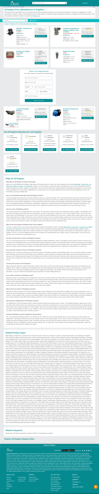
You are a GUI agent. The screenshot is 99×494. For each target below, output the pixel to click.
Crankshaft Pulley (30, 402)
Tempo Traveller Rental (15, 347)
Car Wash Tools (60, 339)
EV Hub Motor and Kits (29, 369)
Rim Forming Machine (35, 391)
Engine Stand (25, 408)
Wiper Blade (77, 182)
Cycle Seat (47, 417)
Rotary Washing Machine (24, 460)
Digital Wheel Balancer (32, 341)
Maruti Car (26, 339)
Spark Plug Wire (56, 419)
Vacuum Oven (24, 458)
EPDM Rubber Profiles (82, 347)
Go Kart (78, 358)
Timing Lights (41, 352)
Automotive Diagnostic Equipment (43, 343)
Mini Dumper (20, 360)
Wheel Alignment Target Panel (73, 341)
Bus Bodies (75, 389)
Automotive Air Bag (86, 400)
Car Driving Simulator (80, 387)
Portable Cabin (33, 452)
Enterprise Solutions (56, 486)
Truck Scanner (65, 395)
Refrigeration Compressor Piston (79, 415)
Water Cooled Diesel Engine (63, 360)
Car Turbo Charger (72, 398)
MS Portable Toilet (71, 455)
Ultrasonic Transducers (11, 465)
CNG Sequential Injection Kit (38, 413)
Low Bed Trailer (66, 389)
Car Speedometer (50, 402)
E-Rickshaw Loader (73, 380)
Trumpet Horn (85, 182)
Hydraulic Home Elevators (73, 453)
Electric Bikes (60, 391)
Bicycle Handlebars (73, 369)
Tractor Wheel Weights (33, 337)
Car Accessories (87, 417)
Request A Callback (49, 443)
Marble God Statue (11, 463)
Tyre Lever (61, 341)
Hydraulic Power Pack (59, 458)
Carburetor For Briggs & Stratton (31, 378)
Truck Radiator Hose (38, 374)
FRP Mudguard (51, 363)
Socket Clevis (22, 337)
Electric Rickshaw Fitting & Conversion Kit (48, 369)
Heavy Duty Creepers (87, 408)
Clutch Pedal (50, 360)
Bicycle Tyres (13, 345)
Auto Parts (24, 349)
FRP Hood (86, 337)
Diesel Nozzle (26, 347)
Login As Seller (54, 488)
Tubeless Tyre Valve (55, 334)
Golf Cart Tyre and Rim (68, 358)
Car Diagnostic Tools (53, 406)
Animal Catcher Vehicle (16, 387)
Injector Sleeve (81, 361)
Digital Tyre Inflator (23, 391)
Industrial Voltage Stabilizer (37, 460)
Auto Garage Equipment (25, 374)
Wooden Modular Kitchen (83, 465)
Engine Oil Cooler (69, 50)
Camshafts (8, 406)
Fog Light (68, 404)
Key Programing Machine (40, 406)
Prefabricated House (79, 456)
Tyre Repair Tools (26, 365)
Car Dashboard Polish (31, 360)
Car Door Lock (40, 402)
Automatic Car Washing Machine (52, 389)
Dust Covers (9, 361)
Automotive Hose (56, 415)
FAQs (94, 5)
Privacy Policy (32, 479)
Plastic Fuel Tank (41, 354)
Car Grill (68, 397)
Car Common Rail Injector (64, 337)
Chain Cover (21, 371)
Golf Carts (14, 391)
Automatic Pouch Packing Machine (43, 465)
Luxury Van (84, 345)
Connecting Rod (45, 378)
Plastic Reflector (49, 374)
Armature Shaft (48, 361)
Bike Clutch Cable (71, 363)
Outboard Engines (16, 378)
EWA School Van (23, 354)
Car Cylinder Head (43, 400)
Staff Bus (8, 367)
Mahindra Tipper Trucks (29, 358)
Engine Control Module (49, 398)
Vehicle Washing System (16, 421)
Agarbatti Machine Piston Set (32, 380)
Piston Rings (57, 350)
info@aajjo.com (76, 480)
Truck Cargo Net (41, 363)
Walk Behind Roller (55, 452)
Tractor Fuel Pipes (46, 367)
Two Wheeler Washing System (55, 386)
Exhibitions (9, 485)
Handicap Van (51, 408)
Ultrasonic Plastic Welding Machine (80, 463)
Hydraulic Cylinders (49, 458)
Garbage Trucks (24, 393)
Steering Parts (51, 413)
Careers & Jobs (22, 477)
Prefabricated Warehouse (67, 456)
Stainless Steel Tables (27, 453)
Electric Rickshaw (84, 380)
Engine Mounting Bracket (63, 413)
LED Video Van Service (44, 419)
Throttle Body (21, 402)
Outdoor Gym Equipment (63, 468)
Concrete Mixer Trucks (52, 376)
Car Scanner (14, 386)
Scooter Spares (10, 410)
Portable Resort (81, 455)
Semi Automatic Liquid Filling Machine (62, 465)
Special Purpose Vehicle (36, 339)
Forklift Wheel (51, 354)
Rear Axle (27, 417)
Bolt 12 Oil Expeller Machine (14, 123)
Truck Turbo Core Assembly (48, 337)
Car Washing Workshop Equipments (64, 387)
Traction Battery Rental (15, 358)
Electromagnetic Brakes (66, 376)
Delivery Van (58, 365)
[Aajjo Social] (82, 449)
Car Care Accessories (18, 417)
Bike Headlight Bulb (49, 339)
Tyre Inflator (64, 369)
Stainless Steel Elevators (31, 455)
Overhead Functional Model (69, 350)
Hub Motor (18, 410)
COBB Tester (21, 461)
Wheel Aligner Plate (27, 343)
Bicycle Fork (29, 371)
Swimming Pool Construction (24, 468)
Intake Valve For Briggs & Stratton (67, 378)
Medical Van (42, 410)
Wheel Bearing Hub (11, 402)
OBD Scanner (16, 406)
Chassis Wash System (68, 334)
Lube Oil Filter (57, 343)
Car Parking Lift (52, 347)
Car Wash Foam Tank (71, 386)
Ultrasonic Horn (58, 463)
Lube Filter (35, 410)
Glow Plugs (68, 400)
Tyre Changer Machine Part (23, 389)
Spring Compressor (11, 413)
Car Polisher (49, 387)
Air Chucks (20, 376)
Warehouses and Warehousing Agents (16, 431)
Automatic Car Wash (29, 421)
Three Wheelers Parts (23, 413)
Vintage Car (49, 345)
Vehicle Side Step (30, 415)
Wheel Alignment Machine (85, 382)
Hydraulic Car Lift (15, 349)
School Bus (66, 345)
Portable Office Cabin (44, 456)
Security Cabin (41, 455)
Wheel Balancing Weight (78, 336)
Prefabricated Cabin (33, 456)
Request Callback (41, 34)
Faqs (7, 486)
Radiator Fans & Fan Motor (25, 398)
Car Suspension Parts (59, 397)
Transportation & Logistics (46, 431)
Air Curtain (24, 463)
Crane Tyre (45, 356)
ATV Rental (87, 395)
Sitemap (8, 477)
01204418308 (76, 475)
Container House (16, 458)
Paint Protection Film (26, 336)
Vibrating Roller (65, 452)
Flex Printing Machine (81, 458)
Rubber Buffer (42, 360)
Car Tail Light (13, 398)
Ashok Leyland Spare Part (18, 350)
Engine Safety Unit (61, 408)
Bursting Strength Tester (31, 461)
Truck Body (71, 354)
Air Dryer (74, 465)
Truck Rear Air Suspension (63, 402)
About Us (8, 475)
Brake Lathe (31, 384)
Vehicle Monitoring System (41, 404)
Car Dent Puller (53, 384)
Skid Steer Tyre (53, 356)
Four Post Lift (44, 382)
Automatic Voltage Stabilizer (64, 460)
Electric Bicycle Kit (67, 343)
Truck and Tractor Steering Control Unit (43, 365)
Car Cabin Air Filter (77, 360)
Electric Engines (25, 382)
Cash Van (49, 410)
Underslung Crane (76, 460)
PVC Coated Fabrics (16, 339)
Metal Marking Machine (87, 461)
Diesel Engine (63, 380)
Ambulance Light (28, 404)
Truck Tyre (61, 356)
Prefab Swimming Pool (85, 466)
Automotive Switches (41, 373)
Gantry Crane (85, 460)
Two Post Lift (35, 466)
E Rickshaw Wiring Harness (71, 367)
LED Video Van (33, 419)
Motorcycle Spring (78, 343)
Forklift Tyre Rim (69, 356)
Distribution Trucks (37, 389)
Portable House (49, 455)
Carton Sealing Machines (51, 453)
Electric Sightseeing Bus (38, 345)
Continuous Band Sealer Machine (26, 465)
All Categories (21, 479)
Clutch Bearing (79, 334)
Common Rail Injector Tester (45, 358)
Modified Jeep (57, 358)
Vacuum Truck (54, 393)
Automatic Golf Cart (86, 358)
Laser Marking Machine (23, 452)
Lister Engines (54, 380)
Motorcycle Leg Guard (59, 410)
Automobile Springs (77, 373)
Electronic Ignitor (14, 336)
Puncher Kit (38, 349)
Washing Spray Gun (11, 341)
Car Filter (80, 398)
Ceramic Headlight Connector (59, 411)
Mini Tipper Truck (44, 393)
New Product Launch (56, 485)
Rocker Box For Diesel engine (66, 384)
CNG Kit (42, 341)
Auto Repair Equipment (38, 387)
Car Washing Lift (57, 345)
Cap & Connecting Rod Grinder (41, 336)
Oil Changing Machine (30, 395)
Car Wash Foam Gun (84, 339)
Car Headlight (38, 398)
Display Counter (62, 453)
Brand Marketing (55, 483)
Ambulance (77, 345)
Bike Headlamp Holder (44, 411)
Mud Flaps (31, 349)
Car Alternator (33, 400)
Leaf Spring (76, 419)
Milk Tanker (42, 376)
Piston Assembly (81, 378)
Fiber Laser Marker (75, 461)
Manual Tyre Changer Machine (73, 417)
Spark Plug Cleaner (55, 349)
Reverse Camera (54, 404)
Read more (37, 14)
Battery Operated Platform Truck (17, 469)
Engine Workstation (26, 406)
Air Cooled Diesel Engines (68, 361)
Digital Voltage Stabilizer (51, 460)
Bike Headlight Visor (61, 354)
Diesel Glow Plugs (67, 419)
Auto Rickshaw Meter (51, 341)
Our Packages (54, 479)
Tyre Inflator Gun (82, 350)
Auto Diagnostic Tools (68, 349)
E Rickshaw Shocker (16, 356)
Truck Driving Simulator (48, 391)
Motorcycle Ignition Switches (19, 367)
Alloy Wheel (20, 411)
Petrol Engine (77, 376)
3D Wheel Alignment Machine (39, 347)
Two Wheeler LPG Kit (80, 349)
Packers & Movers (33, 431)
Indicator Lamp (15, 393)
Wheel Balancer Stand (65, 393)
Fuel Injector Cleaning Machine (27, 386)
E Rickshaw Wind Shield (57, 417)
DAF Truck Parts (60, 374)
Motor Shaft (40, 361)
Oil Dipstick (55, 367)
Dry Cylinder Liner (70, 374)
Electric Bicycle (85, 406)
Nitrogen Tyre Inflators (21, 384)
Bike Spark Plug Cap (34, 367)
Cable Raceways (67, 463)
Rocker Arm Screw (18, 184)
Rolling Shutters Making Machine (14, 466)
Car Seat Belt (14, 374)
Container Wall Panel (42, 384)
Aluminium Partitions (16, 453)
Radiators (8, 369)
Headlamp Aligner (41, 386)
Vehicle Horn (24, 419)
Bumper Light (76, 400)
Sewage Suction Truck (12, 397)
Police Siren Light (18, 404)
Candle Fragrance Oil (15, 365)
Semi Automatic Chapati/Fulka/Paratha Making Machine (65, 466)
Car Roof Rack (13, 415)
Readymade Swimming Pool (50, 468)
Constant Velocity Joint (86, 367)
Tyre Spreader (56, 395)
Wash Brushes (53, 382)
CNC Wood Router (70, 458)
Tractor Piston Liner (65, 373)
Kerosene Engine (15, 382)
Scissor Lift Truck (20, 455)
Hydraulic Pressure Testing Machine (46, 461)
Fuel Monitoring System (76, 395)
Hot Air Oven (32, 458)
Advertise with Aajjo (56, 477)
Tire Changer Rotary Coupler (13, 343)
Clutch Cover (74, 413)
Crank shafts (81, 386)
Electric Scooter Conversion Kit (67, 371)
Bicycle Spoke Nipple (52, 371)
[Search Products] (33, 2)
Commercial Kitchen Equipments (36, 463)
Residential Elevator (85, 453)
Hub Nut (85, 373)
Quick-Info (9, 483)
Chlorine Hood (55, 336)
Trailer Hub (29, 184)
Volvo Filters (32, 354)
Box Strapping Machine (38, 453)
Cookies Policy (32, 475)
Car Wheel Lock (42, 408)
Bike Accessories (83, 410)
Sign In (85, 2)
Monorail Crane (13, 461)
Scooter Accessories (71, 410)
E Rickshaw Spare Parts (16, 395)
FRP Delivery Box (77, 337)
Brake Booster (15, 400)
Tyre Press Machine (15, 408)
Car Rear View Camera (83, 371)
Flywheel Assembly (65, 336)
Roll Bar (38, 415)
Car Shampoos (45, 380)
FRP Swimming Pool (11, 468)
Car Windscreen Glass (24, 345)
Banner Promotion (55, 481)
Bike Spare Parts (83, 413)
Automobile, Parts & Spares (13, 5)
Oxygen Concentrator (30, 469)
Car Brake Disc (24, 400)
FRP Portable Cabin (15, 456)
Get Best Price (19, 31)
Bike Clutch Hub (60, 363)
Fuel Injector (76, 408)
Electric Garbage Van (12, 354)
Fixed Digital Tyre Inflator (33, 350)
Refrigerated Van (67, 365)
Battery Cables (86, 365)
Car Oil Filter (86, 360)
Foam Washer (71, 347)
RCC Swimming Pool (37, 468)
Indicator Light (87, 404)
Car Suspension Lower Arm (76, 411)
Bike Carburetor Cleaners (83, 374)
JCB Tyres (33, 363)
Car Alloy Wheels (87, 341)
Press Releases (22, 475)
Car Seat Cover (83, 225)
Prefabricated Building (55, 456)
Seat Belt (62, 404)
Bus (72, 345)
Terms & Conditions (34, 477)
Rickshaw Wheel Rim (37, 417)
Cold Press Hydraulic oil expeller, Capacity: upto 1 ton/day (71, 28)
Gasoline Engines (80, 384)
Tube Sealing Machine (75, 452)
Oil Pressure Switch (23, 363)
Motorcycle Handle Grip (30, 411)
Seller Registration (55, 475)
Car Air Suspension (24, 397)
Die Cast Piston (76, 406)
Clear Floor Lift (62, 347)
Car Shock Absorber (36, 397)
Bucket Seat (45, 349)
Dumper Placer (34, 393)
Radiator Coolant (26, 410)
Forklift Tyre (33, 408)
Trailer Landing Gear (71, 339)
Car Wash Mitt (21, 341)
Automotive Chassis (53, 373)
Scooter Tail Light (77, 404)
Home (5, 5)
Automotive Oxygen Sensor (56, 400)
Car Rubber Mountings (30, 352)
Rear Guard (21, 415)
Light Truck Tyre (36, 356)
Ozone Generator (41, 469)
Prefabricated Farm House (60, 455)
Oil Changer (57, 361)
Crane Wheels (27, 387)
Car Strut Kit (16, 361)
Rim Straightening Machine (72, 391)
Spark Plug (54, 378)
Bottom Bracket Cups (40, 371)
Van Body (81, 389)
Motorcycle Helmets (11, 376)
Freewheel (14, 371)
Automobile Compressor (86, 352)
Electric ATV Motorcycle (12, 373)
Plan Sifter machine (49, 463)
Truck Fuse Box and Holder (27, 373)
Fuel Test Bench (35, 382)
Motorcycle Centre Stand (53, 352)
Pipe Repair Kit (27, 356)
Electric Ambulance (65, 406)
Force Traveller (77, 365)
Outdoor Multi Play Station (44, 452)
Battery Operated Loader (31, 376)
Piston (60, 367)
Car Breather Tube (17, 369)
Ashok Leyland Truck (81, 356)
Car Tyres (23, 361)
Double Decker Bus (11, 360)
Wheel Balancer (10, 384)
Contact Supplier (12, 148)
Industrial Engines (18, 380)
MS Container (24, 456)
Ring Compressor (80, 354)
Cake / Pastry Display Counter (63, 461)
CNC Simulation (76, 393)
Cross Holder (80, 363)
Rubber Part (65, 415)
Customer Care (10, 479)
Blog (7, 481)
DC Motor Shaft (31, 361)
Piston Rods (75, 402)
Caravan (69, 408)
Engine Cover (88, 411)
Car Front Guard (46, 415)
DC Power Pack (39, 458)
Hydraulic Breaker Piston (44, 395)
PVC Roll (19, 463)
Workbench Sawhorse (47, 350)
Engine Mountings (61, 398)
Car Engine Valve (47, 397)
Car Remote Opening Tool (13, 419)
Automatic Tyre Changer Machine (67, 382)
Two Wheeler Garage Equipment (70, 352)
